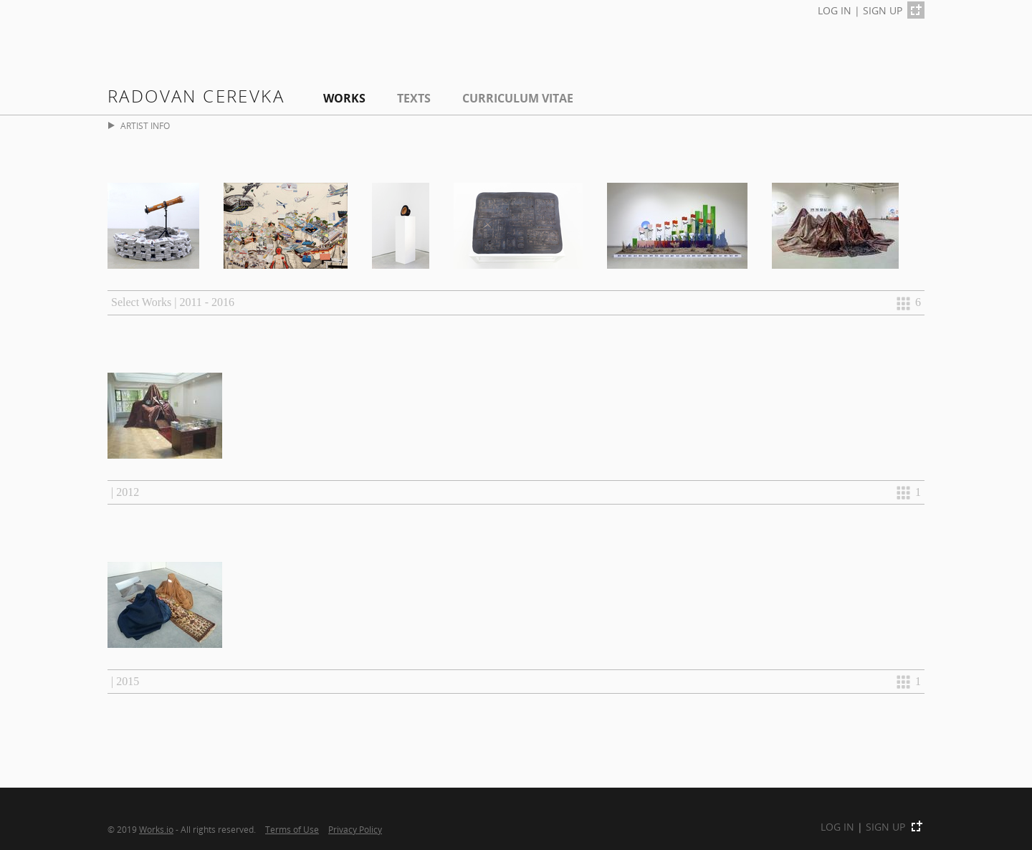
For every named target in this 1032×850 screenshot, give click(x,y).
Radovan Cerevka (196, 96)
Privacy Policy (355, 829)
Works (344, 98)
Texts (414, 98)
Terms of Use (292, 829)
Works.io (156, 829)
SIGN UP (882, 10)
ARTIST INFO (139, 126)
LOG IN (834, 10)
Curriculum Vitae (517, 98)
